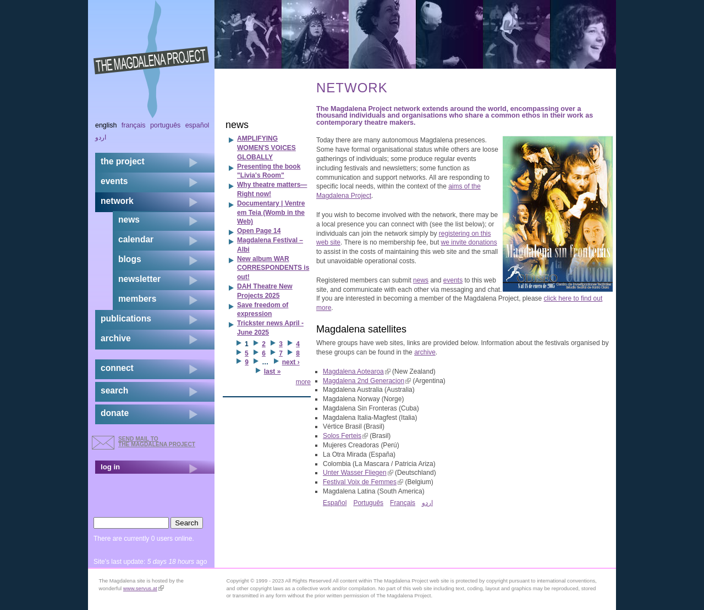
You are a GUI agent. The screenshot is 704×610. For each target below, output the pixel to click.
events (453, 280)
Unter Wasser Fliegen (358, 472)
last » (272, 371)
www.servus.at (143, 588)
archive (425, 352)
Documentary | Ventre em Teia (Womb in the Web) (271, 212)
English (106, 125)
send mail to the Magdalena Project (156, 441)
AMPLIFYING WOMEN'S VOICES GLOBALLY (266, 148)
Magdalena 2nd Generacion (367, 381)
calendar (135, 239)
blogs (129, 259)
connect (117, 368)
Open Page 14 (258, 231)
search (114, 390)
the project (123, 161)
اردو (427, 503)
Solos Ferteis (345, 436)
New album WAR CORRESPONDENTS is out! (273, 268)
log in (110, 467)
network (117, 201)
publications (126, 318)
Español (334, 503)
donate (115, 413)
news (420, 280)
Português (368, 503)
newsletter (139, 279)
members (137, 298)
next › (291, 362)
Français (402, 503)
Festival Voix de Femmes (363, 482)
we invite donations (469, 242)
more (303, 382)
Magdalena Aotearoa (357, 371)
